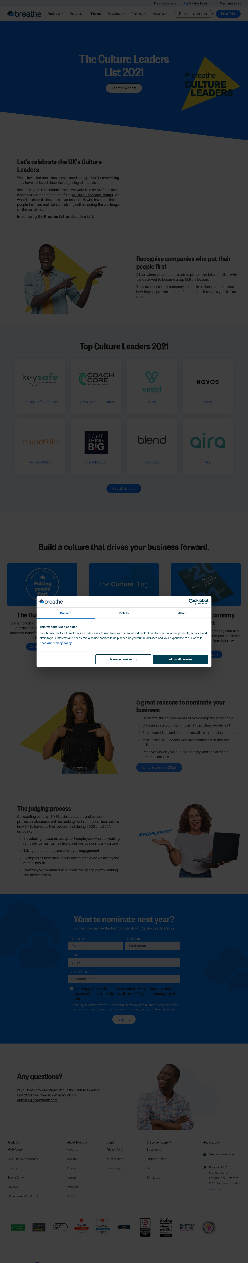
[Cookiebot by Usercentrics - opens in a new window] (192, 601)
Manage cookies (123, 659)
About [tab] (182, 612)
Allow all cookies (180, 659)
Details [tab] (124, 612)
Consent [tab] (66, 612)
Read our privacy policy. (55, 642)
